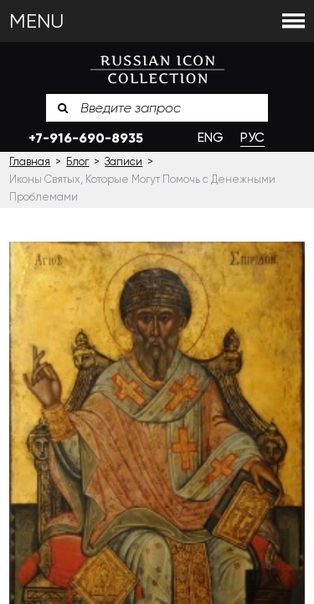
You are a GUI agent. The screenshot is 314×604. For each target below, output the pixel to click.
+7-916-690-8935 (85, 138)
